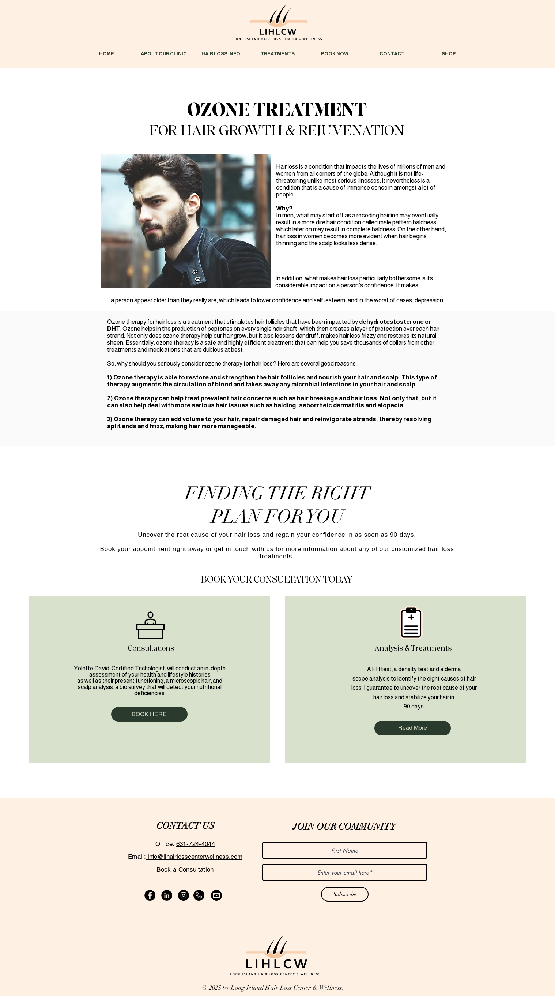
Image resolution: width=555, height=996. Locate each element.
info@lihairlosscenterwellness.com (194, 856)
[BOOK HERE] (149, 714)
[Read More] (412, 728)
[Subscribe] (345, 894)
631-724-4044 (195, 843)
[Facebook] (149, 895)
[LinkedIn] (166, 895)
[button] (220, 53)
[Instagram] (183, 895)
